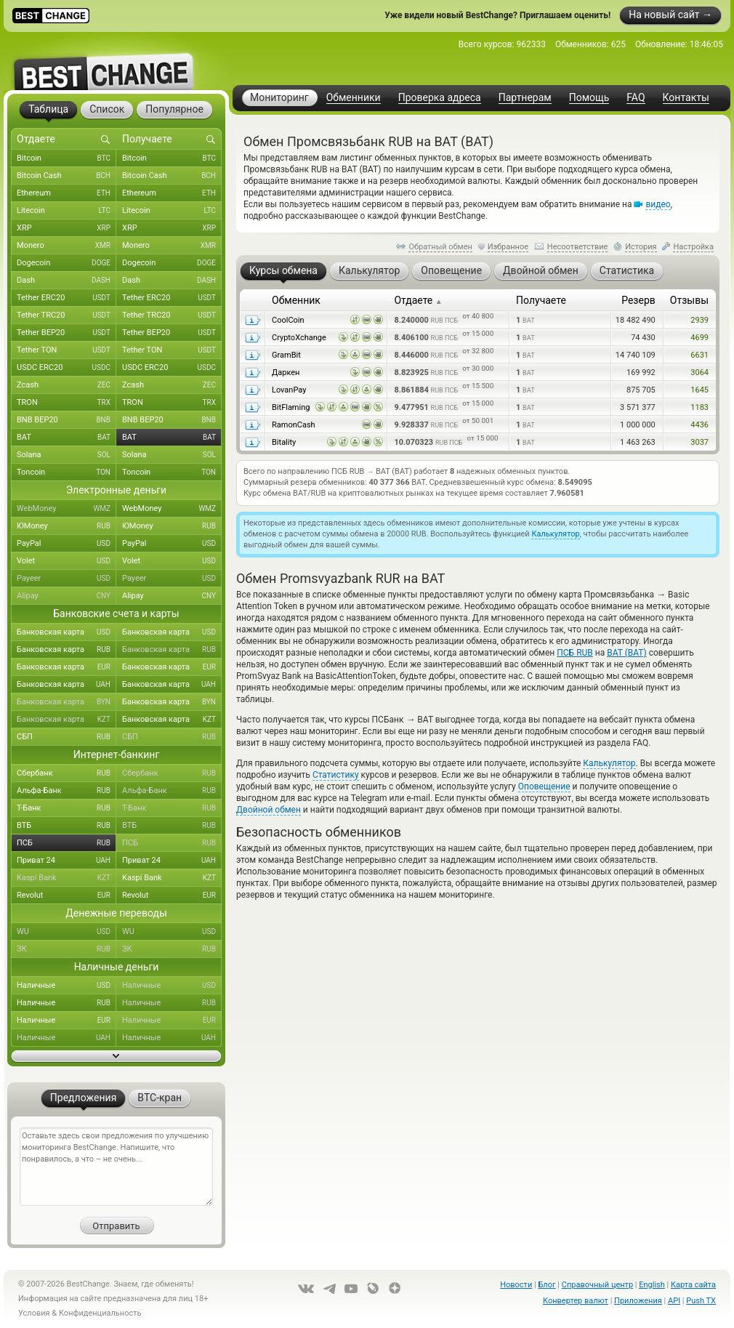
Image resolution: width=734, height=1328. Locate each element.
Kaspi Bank (66, 878)
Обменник (296, 300)
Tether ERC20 (66, 298)
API (674, 1300)
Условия (34, 1313)
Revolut (66, 895)
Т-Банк (66, 808)
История (641, 246)
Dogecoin (66, 263)
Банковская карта (66, 632)
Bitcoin (66, 158)
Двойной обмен (268, 810)
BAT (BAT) (626, 653)
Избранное (508, 246)
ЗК (66, 949)
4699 (699, 337)
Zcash (66, 385)
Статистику (335, 775)
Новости (516, 1284)
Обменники (353, 97)
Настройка (693, 246)
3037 (699, 442)
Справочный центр (597, 1284)
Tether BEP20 (66, 333)
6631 (699, 355)
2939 (699, 320)
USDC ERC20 (66, 368)
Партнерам (525, 97)
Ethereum (66, 193)
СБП (66, 737)
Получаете (541, 300)
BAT (66, 437)
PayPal (66, 543)
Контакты (686, 97)
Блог (546, 1284)
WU (66, 932)
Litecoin (66, 211)
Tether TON (66, 350)
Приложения (638, 1300)
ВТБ (66, 825)
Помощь (589, 97)
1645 (699, 390)
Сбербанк (66, 773)
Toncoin (66, 472)
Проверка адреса (439, 97)
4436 (699, 425)
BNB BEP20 (66, 420)
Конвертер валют (575, 1300)
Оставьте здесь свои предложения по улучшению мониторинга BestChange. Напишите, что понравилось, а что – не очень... (116, 1166)
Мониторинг (279, 97)
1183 (699, 407)
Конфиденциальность (100, 1313)
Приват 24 (66, 860)
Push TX (701, 1300)
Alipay (66, 596)
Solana (66, 455)
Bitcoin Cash (66, 176)
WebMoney (66, 509)
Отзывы (689, 300)
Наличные (66, 985)
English (652, 1284)
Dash (66, 280)
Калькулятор (555, 534)
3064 (699, 372)
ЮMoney (66, 526)
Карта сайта (693, 1284)
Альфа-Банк (66, 791)
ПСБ (66, 843)
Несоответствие (577, 246)
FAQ (635, 97)
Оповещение (544, 786)
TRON (66, 402)
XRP (66, 228)
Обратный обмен (440, 246)
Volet (66, 561)
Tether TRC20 (66, 315)
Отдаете (418, 300)
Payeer (66, 578)
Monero (66, 245)
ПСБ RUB (575, 653)
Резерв (638, 300)
